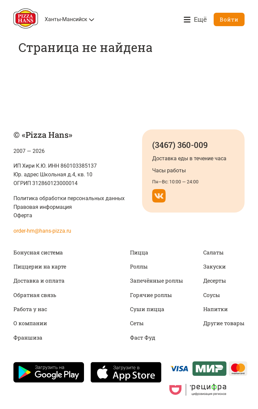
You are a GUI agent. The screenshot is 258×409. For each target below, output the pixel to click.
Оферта (22, 215)
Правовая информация (42, 207)
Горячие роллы (151, 294)
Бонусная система (38, 252)
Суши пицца (147, 308)
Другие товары (224, 323)
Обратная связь (34, 294)
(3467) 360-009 (180, 144)
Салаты (213, 252)
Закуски (214, 266)
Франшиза (27, 337)
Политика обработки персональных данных (69, 198)
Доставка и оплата (38, 280)
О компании (30, 323)
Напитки (215, 308)
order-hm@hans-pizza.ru (42, 231)
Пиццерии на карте (39, 266)
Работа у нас (30, 308)
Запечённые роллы (156, 280)
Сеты (137, 323)
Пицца (139, 252)
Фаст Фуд (142, 337)
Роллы (139, 266)
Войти (229, 19)
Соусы (211, 294)
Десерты (214, 280)
